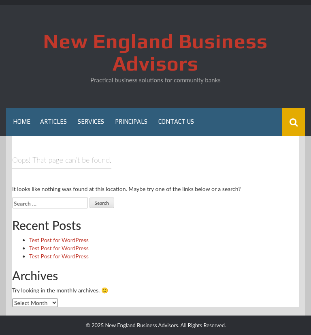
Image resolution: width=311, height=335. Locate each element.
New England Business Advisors (155, 52)
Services (91, 121)
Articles (53, 121)
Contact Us (176, 121)
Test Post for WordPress (59, 239)
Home (21, 121)
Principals (131, 121)
